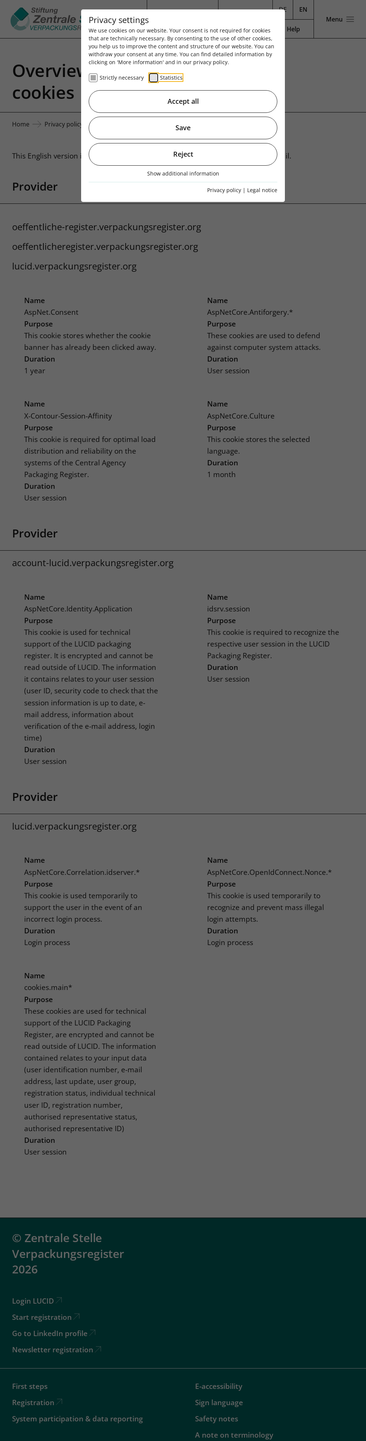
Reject (183, 154)
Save (183, 127)
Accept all (183, 101)
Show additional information (183, 173)
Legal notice (262, 190)
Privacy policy (224, 190)
